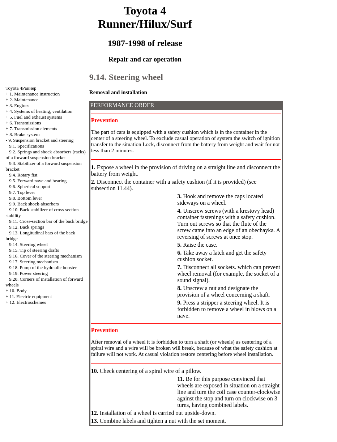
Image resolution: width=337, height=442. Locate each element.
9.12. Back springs (26, 227)
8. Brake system (24, 134)
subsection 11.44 (110, 188)
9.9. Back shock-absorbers (34, 204)
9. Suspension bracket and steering (40, 140)
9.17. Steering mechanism (33, 261)
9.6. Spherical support (29, 186)
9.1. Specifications (26, 146)
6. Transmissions (25, 123)
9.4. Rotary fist (23, 175)
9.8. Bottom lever (25, 198)
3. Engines (19, 105)
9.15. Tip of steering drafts (34, 250)
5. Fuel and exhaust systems (35, 117)
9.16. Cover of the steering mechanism (45, 256)
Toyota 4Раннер (21, 88)
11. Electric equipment (30, 296)
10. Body (18, 290)
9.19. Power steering (28, 273)
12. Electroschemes (27, 302)
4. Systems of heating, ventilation (40, 111)
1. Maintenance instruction (34, 94)
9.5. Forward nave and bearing (38, 180)
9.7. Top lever (22, 192)
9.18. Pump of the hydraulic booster (43, 267)
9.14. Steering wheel (28, 244)
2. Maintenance (23, 99)
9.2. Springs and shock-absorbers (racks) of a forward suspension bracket (46, 154)
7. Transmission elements (33, 128)
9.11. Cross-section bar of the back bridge (48, 221)
